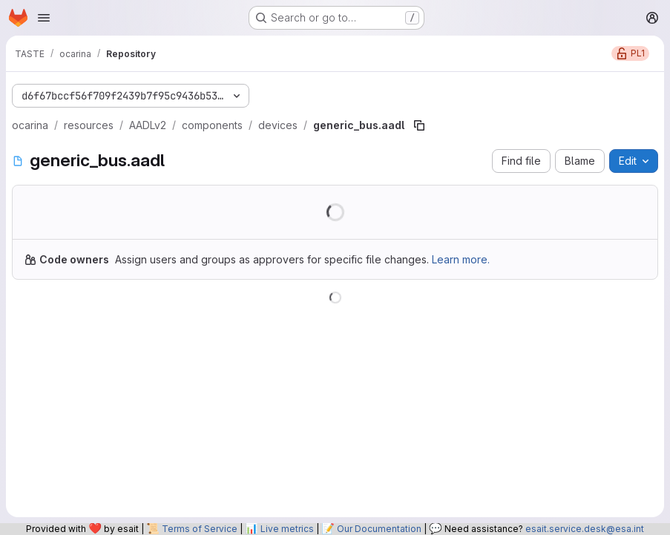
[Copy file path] (419, 125)
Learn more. (461, 259)
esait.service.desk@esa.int (584, 528)
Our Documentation (379, 528)
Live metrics (287, 528)
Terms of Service (199, 528)
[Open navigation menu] (44, 18)
